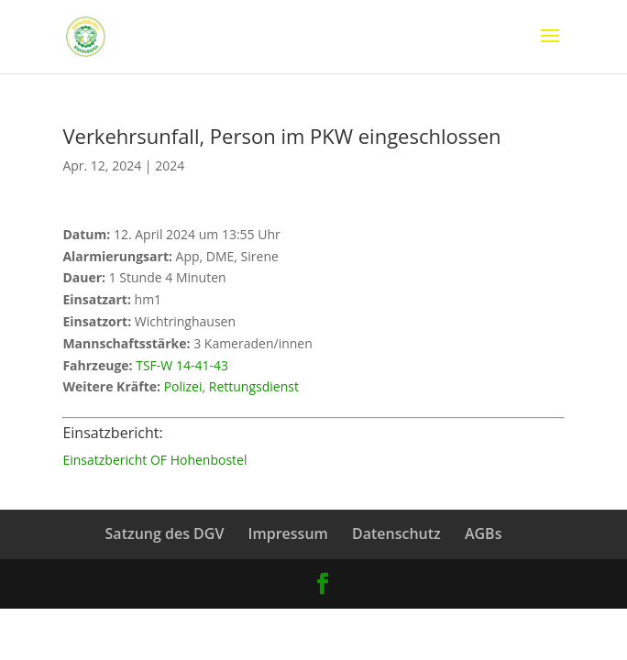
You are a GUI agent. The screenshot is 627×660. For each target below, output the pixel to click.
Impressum (288, 533)
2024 (169, 165)
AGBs (483, 533)
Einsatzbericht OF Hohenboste (153, 459)
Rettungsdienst (254, 386)
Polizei (183, 386)
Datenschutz (396, 533)
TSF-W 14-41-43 (182, 365)
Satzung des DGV (165, 533)
